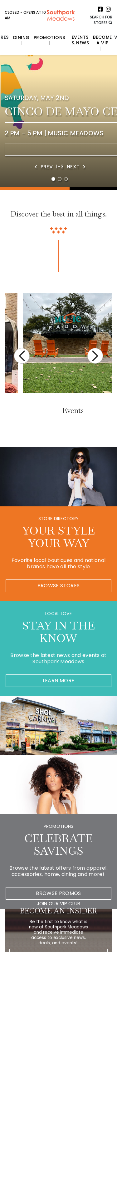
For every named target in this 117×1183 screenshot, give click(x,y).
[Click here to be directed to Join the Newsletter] (96, 954)
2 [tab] (59, 179)
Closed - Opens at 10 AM (25, 15)
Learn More (59, 680)
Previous (22, 356)
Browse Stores (58, 585)
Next (95, 356)
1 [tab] (53, 179)
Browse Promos (58, 893)
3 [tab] (66, 179)
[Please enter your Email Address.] (53, 955)
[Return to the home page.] (61, 14)
